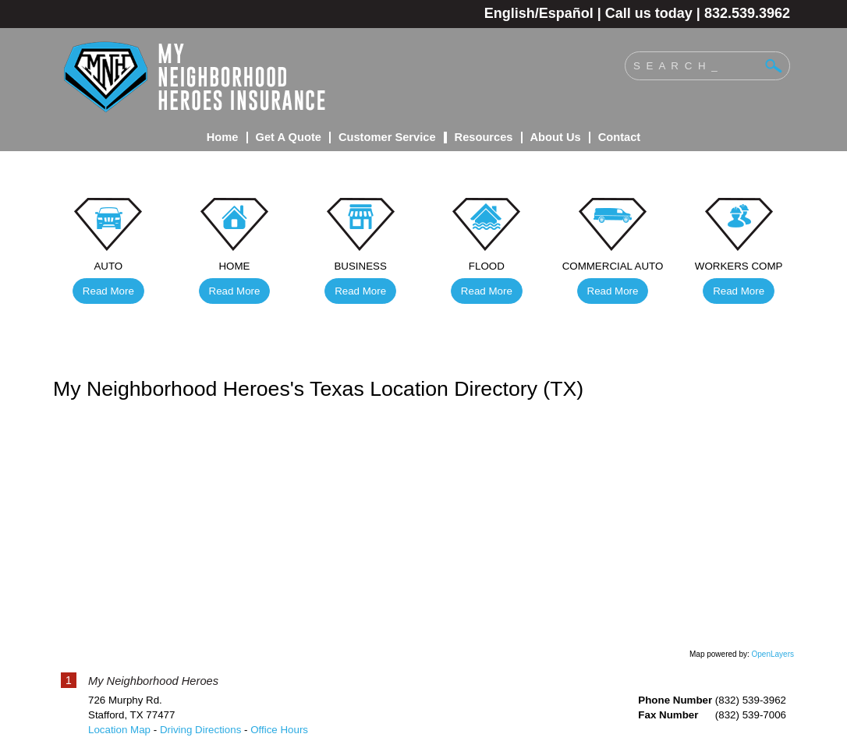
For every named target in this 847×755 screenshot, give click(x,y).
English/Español (539, 13)
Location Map (119, 730)
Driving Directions (200, 730)
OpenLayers (773, 654)
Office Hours (279, 730)
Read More (108, 291)
